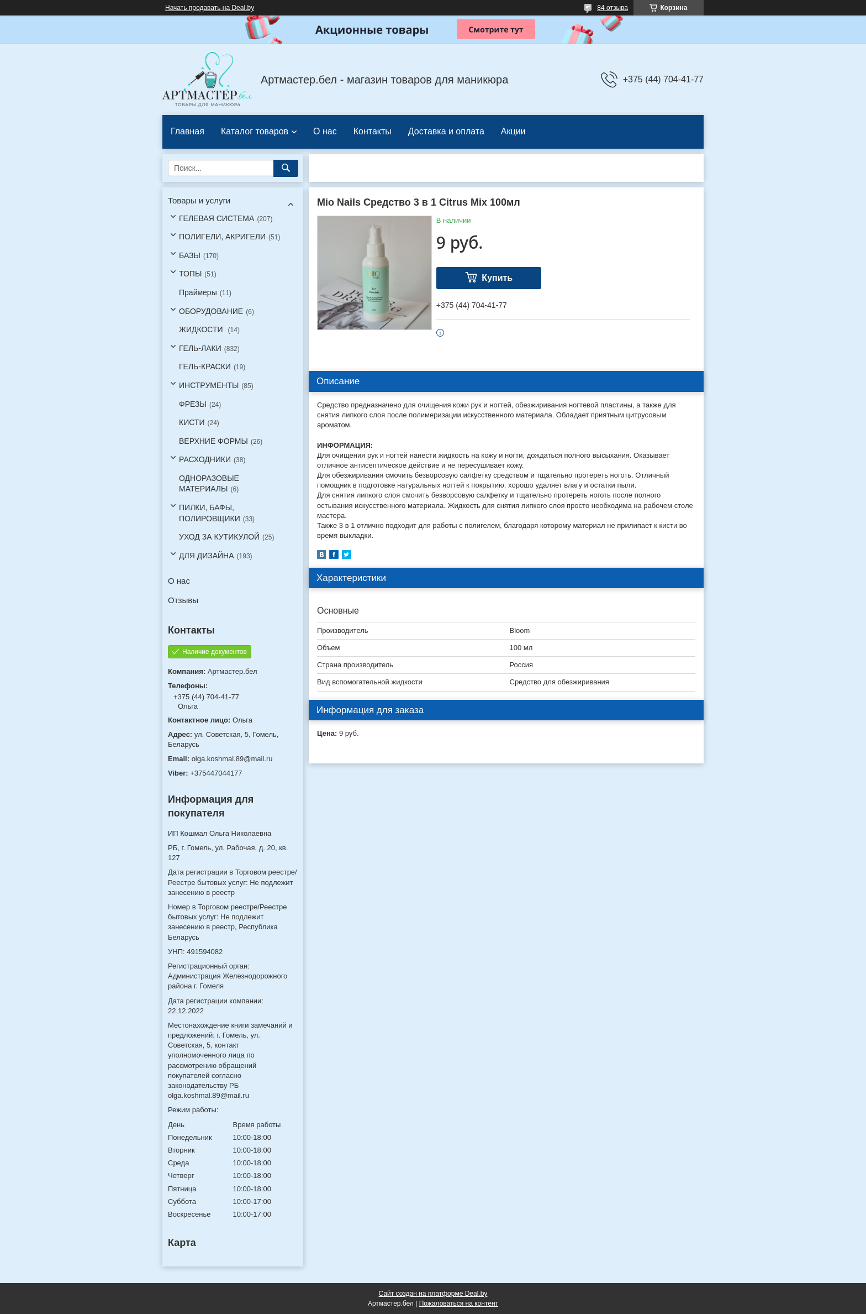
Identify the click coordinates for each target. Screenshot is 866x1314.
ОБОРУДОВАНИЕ (211, 311)
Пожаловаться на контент (458, 1303)
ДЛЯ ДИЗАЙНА (206, 555)
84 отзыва (612, 8)
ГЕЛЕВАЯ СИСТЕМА (216, 218)
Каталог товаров (254, 131)
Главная (187, 131)
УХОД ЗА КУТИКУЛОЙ (219, 536)
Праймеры (198, 292)
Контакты (372, 131)
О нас (325, 131)
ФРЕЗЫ (193, 404)
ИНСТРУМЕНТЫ (209, 385)
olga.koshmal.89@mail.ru (232, 759)
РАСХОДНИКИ (205, 459)
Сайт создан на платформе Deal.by (433, 1293)
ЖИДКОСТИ (202, 329)
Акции (513, 131)
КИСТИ (191, 422)
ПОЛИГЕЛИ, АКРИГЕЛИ (222, 236)
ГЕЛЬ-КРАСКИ (205, 366)
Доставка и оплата (446, 131)
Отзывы (183, 600)
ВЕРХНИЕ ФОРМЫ (213, 441)
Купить (497, 277)
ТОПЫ (190, 273)
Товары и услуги (199, 200)
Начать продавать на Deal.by (209, 8)
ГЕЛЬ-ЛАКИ (200, 348)
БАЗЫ (189, 255)
